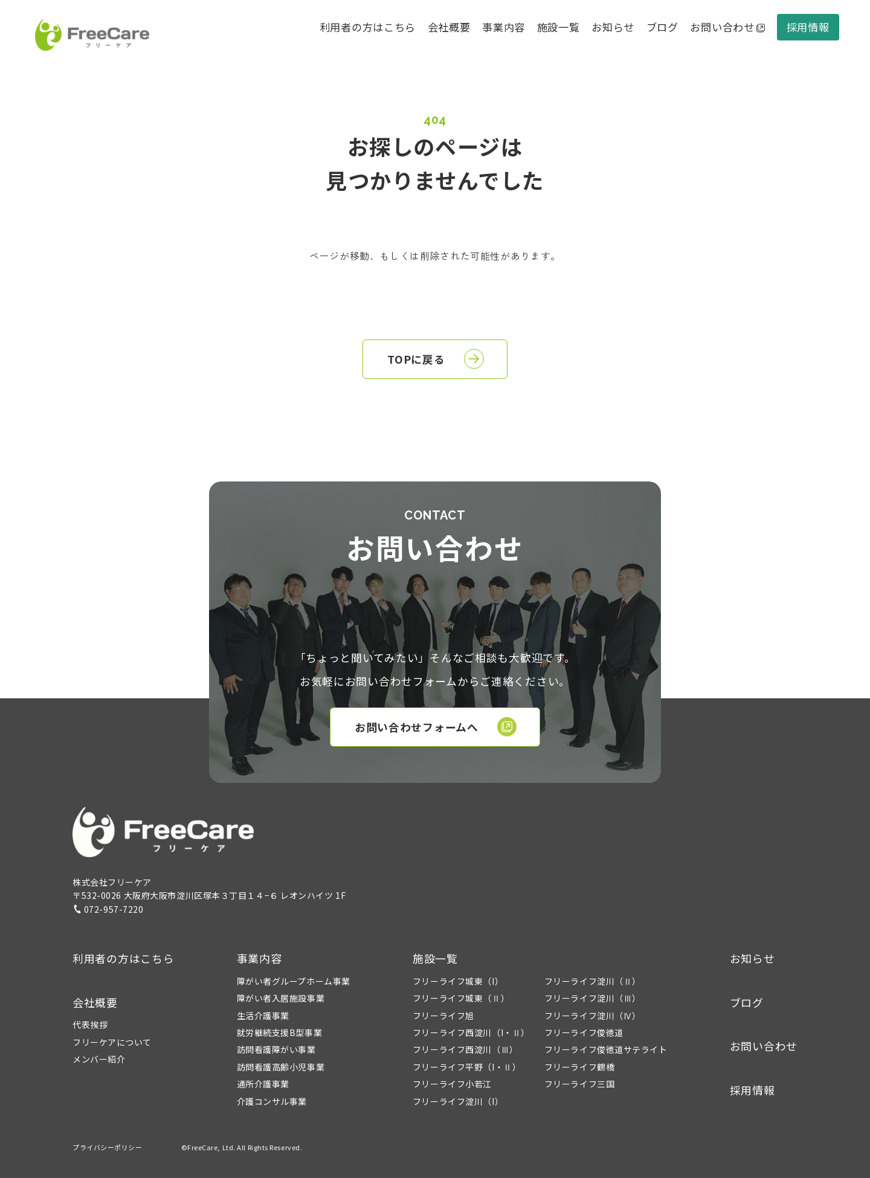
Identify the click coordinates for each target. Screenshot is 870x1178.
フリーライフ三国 (579, 1084)
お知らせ (612, 26)
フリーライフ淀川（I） (458, 1101)
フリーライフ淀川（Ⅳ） (592, 1015)
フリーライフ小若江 (452, 1084)
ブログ (662, 26)
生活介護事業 (263, 1015)
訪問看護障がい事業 (276, 1049)
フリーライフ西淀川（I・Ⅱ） (471, 1032)
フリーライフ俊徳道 (584, 1032)
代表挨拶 (90, 1025)
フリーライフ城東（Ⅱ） (461, 998)
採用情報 (808, 26)
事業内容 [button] (259, 958)
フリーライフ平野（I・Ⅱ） (467, 1067)
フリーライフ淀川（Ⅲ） (592, 998)
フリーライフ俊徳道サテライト (606, 1049)
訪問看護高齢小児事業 (281, 1067)
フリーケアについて (112, 1042)
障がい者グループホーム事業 (293, 981)
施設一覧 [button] (435, 958)
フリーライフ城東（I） (458, 981)
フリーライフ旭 (443, 1015)
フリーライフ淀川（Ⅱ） (592, 981)
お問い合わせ (727, 26)
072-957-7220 (108, 909)
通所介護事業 (263, 1084)
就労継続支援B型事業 (280, 1032)
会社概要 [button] (449, 26)
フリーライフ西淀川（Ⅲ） (465, 1049)
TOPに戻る (435, 359)
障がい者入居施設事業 (281, 998)
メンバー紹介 (98, 1059)
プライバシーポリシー (107, 1147)
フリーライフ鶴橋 (579, 1067)
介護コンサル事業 (272, 1101)
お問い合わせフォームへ (436, 726)
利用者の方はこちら (368, 26)
